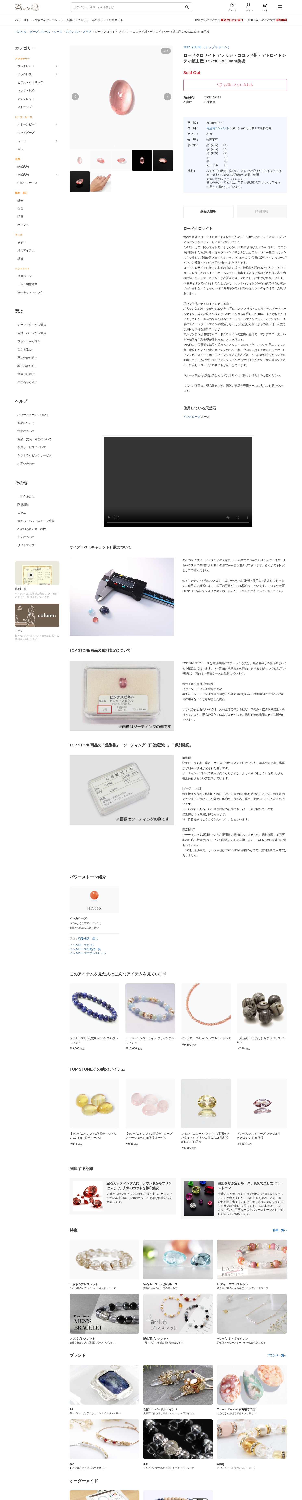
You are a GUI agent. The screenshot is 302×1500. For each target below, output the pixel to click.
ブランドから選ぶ (28, 341)
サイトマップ (26, 545)
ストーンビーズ (27, 124)
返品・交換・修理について (34, 439)
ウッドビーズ (26, 132)
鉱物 (20, 200)
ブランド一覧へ (277, 1355)
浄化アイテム (26, 250)
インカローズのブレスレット (88, 953)
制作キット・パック (30, 292)
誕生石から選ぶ (27, 365)
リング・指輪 (26, 90)
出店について (26, 537)
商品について (26, 422)
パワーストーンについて (33, 414)
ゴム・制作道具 (27, 284)
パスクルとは (26, 496)
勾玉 (20, 149)
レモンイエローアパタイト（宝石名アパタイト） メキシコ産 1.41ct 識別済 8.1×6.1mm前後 (261, 1137)
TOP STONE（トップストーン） (207, 47)
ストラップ (24, 107)
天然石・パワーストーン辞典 (35, 520)
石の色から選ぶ (27, 357)
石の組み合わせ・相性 (31, 529)
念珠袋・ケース (27, 182)
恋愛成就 (83, 938)
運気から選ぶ (26, 374)
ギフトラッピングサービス (34, 455)
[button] (75, 96)
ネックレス (24, 74)
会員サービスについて (31, 447)
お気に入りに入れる (235, 85)
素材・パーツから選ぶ (31, 333)
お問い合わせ (26, 463)
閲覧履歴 (23, 504)
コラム (21, 512)
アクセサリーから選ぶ (31, 325)
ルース (21, 141)
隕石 (20, 216)
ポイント (23, 224)
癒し (95, 938)
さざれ (21, 242)
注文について (26, 431)
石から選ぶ (24, 349)
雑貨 (20, 258)
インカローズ (191, 416)
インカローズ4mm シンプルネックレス (262, 1038)
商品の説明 (208, 211)
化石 (20, 208)
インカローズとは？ (82, 945)
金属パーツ (24, 276)
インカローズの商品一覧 (85, 949)
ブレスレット (26, 66)
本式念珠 (23, 174)
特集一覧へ (280, 1230)
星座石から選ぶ (27, 382)
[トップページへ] (27, 10)
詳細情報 (261, 211)
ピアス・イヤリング (30, 82)
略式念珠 (23, 166)
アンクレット (26, 98)
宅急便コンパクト (217, 128)
